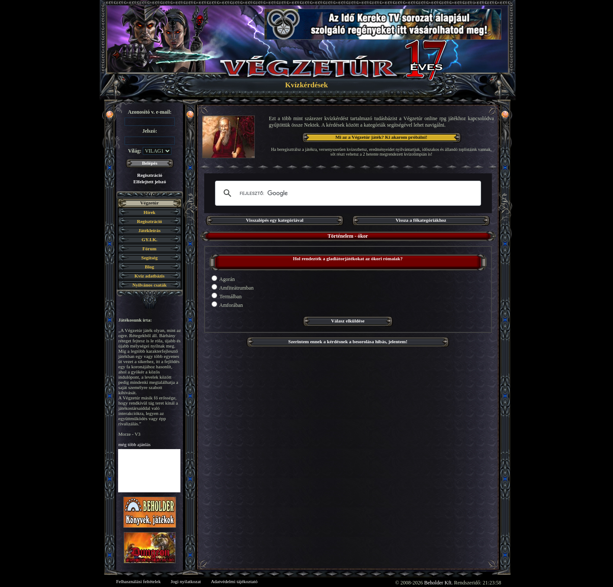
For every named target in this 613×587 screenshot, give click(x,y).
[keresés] (347, 193)
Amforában (227, 304)
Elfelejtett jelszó (149, 181)
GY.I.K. (149, 239)
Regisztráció (149, 175)
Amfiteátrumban (233, 287)
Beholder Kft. (438, 583)
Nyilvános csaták (149, 284)
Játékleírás (149, 230)
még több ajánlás (135, 444)
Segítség (149, 257)
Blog (149, 266)
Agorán (223, 278)
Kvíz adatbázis (149, 275)
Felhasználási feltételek (138, 581)
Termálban (227, 296)
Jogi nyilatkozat (185, 581)
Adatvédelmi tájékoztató (234, 581)
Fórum (149, 248)
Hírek (149, 212)
